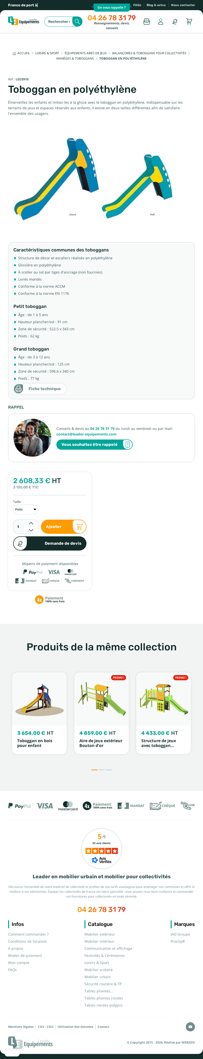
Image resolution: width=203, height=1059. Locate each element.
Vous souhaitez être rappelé (97, 445)
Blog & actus (156, 5)
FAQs (137, 5)
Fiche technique (37, 389)
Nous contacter (183, 5)
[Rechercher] (63, 21)
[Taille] (25, 509)
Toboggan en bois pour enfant (34, 743)
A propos (15, 948)
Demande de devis (47, 543)
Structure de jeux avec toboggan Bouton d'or (158, 745)
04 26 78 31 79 (111, 18)
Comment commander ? (28, 934)
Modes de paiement (25, 956)
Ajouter (66, 527)
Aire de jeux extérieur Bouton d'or (100, 743)
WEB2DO (188, 1042)
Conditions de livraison (27, 941)
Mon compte (18, 963)
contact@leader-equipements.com (86, 434)
